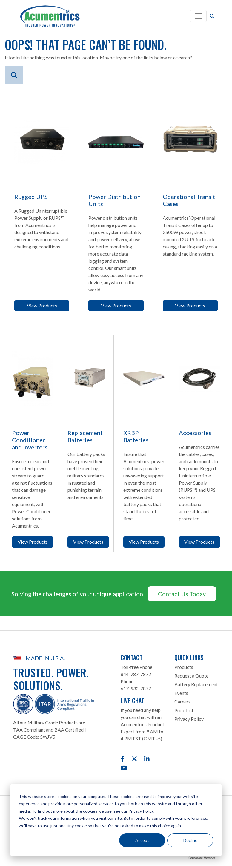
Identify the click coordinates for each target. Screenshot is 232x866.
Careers (182, 701)
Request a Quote (191, 675)
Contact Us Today (182, 593)
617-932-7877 (136, 688)
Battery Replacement (196, 684)
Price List (183, 710)
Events (181, 693)
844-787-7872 (136, 674)
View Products (42, 305)
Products (183, 667)
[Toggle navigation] (198, 16)
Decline (190, 840)
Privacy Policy (189, 719)
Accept (142, 840)
